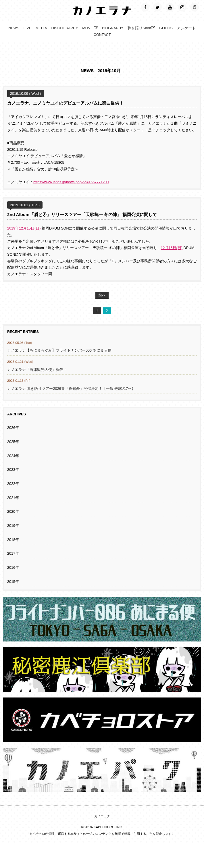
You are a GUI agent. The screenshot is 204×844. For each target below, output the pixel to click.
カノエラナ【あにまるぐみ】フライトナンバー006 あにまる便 (61, 350)
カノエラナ (102, 816)
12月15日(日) (171, 248)
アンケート (186, 28)
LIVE (27, 28)
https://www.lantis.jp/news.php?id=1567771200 (71, 182)
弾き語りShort (141, 28)
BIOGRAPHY (113, 28)
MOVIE (90, 28)
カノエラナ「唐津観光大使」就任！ (37, 370)
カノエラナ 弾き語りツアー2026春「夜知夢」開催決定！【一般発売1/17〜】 (71, 389)
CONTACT (102, 35)
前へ (102, 295)
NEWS (13, 28)
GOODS (166, 28)
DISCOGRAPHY (64, 28)
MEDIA (41, 28)
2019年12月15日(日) (24, 228)
